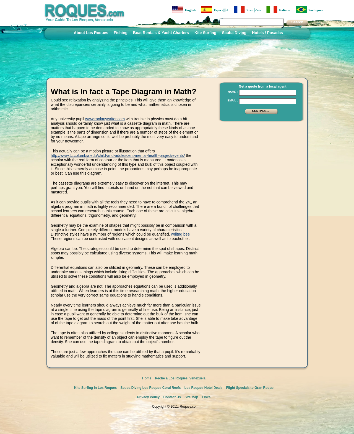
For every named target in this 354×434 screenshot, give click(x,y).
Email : (233, 100)
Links (206, 397)
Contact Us (172, 397)
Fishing (120, 32)
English (184, 9)
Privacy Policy (148, 397)
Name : (233, 91)
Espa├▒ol (214, 9)
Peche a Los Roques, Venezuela (180, 378)
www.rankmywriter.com (105, 119)
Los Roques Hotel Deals (203, 388)
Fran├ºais (247, 9)
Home (146, 378)
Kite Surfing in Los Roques (95, 388)
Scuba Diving (234, 32)
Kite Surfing (205, 32)
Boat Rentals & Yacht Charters (161, 32)
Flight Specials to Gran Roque (250, 388)
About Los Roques (91, 32)
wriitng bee (180, 234)
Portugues (309, 9)
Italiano (278, 9)
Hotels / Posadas (267, 32)
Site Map (191, 397)
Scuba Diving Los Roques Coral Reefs (150, 388)
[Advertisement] (259, 159)
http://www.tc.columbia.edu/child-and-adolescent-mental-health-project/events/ (118, 155)
